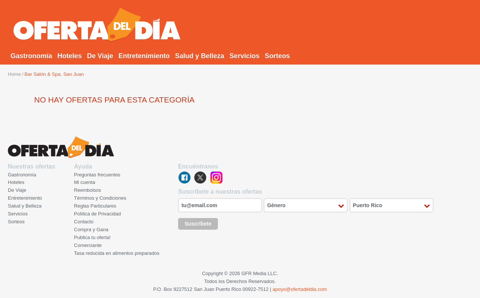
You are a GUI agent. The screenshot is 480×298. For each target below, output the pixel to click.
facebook (184, 178)
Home (14, 74)
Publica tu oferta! (92, 237)
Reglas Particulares (95, 206)
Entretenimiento (144, 56)
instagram (216, 178)
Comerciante (88, 245)
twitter (200, 178)
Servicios (245, 56)
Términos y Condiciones (100, 198)
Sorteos (277, 56)
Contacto (83, 221)
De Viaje (100, 56)
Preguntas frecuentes (97, 175)
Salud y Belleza (199, 56)
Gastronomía (31, 56)
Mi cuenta (84, 182)
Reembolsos (87, 190)
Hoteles (69, 56)
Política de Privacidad (97, 214)
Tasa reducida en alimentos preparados (116, 253)
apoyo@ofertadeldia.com (300, 289)
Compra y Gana (91, 229)
